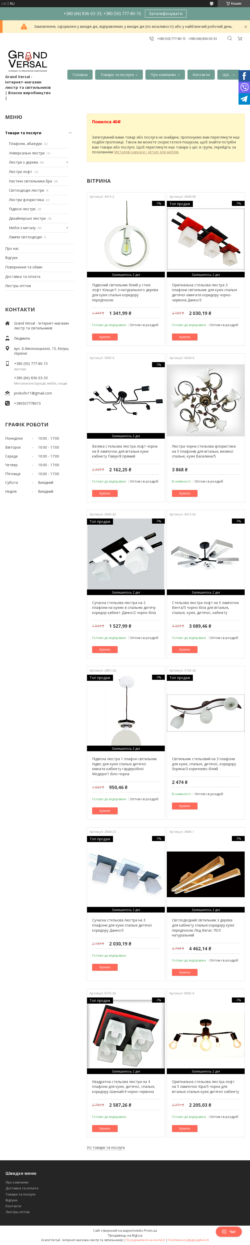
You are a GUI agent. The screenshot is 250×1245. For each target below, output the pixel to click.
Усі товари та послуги (106, 1147)
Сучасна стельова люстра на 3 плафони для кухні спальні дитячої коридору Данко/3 (122, 925)
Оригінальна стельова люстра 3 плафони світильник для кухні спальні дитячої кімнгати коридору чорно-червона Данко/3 (204, 292)
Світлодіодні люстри (26, 190)
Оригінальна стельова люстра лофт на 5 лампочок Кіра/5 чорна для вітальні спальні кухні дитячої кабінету (205, 1086)
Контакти (201, 74)
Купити (104, 337)
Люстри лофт (20, 171)
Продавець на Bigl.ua (125, 1235)
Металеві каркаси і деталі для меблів (146, 152)
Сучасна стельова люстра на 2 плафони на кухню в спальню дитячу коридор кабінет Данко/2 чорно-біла (124, 607)
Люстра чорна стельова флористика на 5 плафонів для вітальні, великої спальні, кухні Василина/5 (204, 451)
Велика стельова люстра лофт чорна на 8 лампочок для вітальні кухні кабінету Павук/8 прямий (124, 451)
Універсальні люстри (27, 153)
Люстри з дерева (23, 162)
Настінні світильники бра (30, 181)
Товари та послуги (117, 74)
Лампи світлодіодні (25, 237)
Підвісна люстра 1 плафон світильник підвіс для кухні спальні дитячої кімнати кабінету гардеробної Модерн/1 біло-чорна (124, 766)
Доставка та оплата (22, 276)
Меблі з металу (22, 227)
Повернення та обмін (23, 267)
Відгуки (11, 257)
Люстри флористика (26, 199)
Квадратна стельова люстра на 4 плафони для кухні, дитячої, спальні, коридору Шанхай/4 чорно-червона (123, 1086)
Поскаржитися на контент (145, 1240)
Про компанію (163, 74)
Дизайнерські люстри (27, 218)
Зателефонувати (165, 13)
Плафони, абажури (25, 143)
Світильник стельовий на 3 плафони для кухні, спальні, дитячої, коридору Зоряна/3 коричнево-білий (204, 763)
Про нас (12, 248)
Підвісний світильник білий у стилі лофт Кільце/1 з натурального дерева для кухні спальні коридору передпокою (125, 292)
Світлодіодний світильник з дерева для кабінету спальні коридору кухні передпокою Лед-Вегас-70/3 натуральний (203, 928)
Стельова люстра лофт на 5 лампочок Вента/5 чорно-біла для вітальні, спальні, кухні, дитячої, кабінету (205, 607)
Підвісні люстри (22, 208)
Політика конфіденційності (188, 1240)
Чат (229, 1231)
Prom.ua (150, 1230)
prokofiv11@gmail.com (33, 393)
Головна (80, 74)
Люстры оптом (18, 285)
